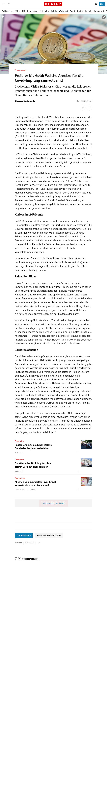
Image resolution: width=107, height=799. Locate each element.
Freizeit (88, 11)
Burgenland (32, 11)
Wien (18, 11)
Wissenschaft (20, 70)
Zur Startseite (24, 535)
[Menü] (3, 4)
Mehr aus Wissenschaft (49, 535)
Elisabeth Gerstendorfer (25, 101)
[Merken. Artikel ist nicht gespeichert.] (89, 108)
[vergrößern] (104, 17)
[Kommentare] (82, 108)
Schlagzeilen (7, 11)
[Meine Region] (8, 4)
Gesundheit (99, 11)
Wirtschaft (63, 11)
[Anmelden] (96, 4)
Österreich (44, 11)
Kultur (80, 11)
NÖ (23, 11)
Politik (54, 11)
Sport (72, 11)
